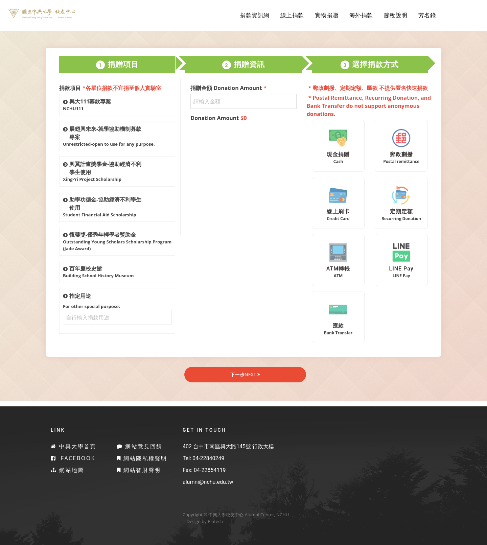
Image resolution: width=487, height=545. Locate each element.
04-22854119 (210, 470)
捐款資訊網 (255, 15)
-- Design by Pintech (203, 521)
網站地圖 (68, 470)
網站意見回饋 (140, 446)
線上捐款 (292, 15)
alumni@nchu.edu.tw (208, 482)
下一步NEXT (245, 374)
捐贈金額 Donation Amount (228, 88)
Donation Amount (218, 118)
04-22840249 (208, 458)
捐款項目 (110, 88)
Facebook (74, 458)
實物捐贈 (327, 15)
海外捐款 (361, 15)
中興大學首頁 (74, 446)
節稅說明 (396, 15)
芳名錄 (427, 15)
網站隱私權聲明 (143, 458)
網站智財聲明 (139, 470)
